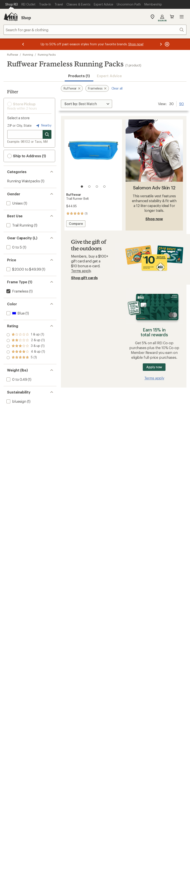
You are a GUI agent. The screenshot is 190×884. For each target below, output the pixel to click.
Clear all (117, 88)
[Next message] (161, 44)
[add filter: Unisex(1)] (14, 203)
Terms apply (81, 271)
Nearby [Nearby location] (43, 125)
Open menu (181, 16)
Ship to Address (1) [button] (26, 156)
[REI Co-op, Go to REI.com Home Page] (11, 16)
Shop (26, 17)
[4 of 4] (104, 186)
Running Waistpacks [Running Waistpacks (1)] (23, 181)
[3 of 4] (97, 186)
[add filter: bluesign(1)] (16, 401)
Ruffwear (12, 54)
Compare (76, 224)
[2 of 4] (89, 186)
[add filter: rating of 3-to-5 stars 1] (25, 346)
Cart (172, 16)
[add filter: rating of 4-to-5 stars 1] (25, 340)
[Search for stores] (47, 134)
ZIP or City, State (19, 125)
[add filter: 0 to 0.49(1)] (16, 379)
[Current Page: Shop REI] (12, 4)
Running (28, 54)
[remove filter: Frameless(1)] (17, 291)
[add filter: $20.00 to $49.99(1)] (23, 269)
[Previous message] (23, 44)
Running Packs (47, 54)
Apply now (154, 367)
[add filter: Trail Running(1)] (19, 225)
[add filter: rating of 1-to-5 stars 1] (25, 358)
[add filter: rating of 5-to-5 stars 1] (25, 335)
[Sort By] (86, 104)
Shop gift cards (84, 278)
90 (181, 103)
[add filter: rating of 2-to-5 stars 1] (25, 352)
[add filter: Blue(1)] (15, 313)
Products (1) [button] (79, 76)
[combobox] (95, 30)
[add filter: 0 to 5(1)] (14, 247)
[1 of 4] (82, 186)
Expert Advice (109, 76)
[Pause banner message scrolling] (167, 44)
